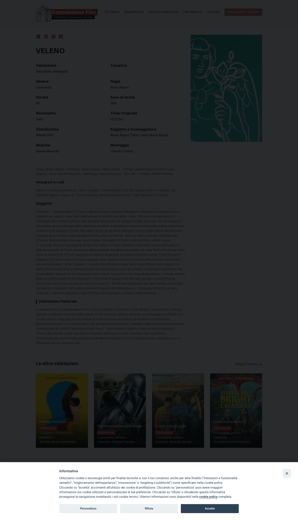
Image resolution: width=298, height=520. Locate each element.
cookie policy (208, 497)
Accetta (210, 508)
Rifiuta (149, 508)
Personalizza (88, 508)
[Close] (287, 473)
